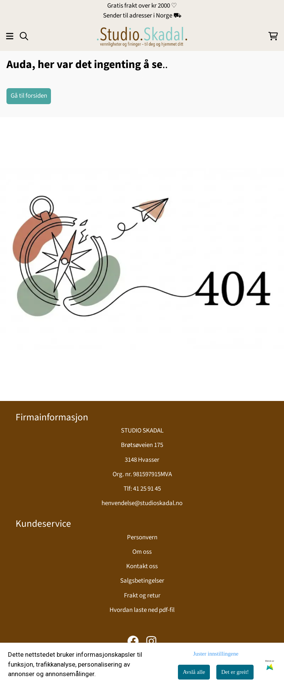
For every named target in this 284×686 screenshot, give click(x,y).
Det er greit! (235, 672)
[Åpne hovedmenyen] (9, 36)
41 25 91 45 (147, 488)
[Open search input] (24, 36)
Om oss (142, 551)
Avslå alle (194, 672)
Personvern (142, 537)
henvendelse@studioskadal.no (142, 503)
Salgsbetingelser (142, 580)
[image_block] (142, 259)
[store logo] (142, 36)
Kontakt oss (142, 566)
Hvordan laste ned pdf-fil (142, 610)
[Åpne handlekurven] (273, 36)
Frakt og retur (142, 595)
